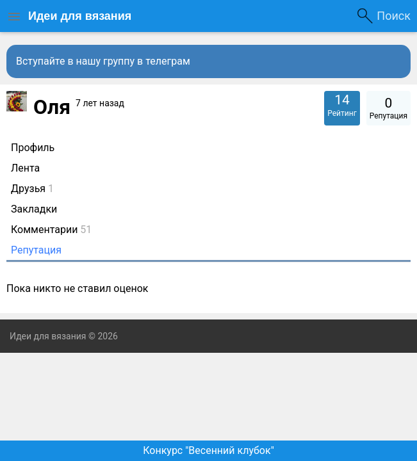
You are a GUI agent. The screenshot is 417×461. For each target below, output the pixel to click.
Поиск (394, 15)
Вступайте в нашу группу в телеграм (103, 61)
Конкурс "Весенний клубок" (208, 450)
